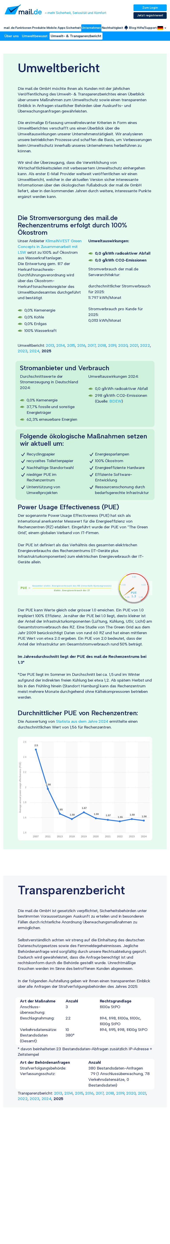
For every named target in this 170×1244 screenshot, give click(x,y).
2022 (145, 345)
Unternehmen (91, 28)
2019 (112, 345)
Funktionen (23, 28)
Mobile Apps (56, 28)
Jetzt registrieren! (150, 15)
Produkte (39, 28)
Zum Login (150, 8)
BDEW (115, 401)
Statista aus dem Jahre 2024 (82, 721)
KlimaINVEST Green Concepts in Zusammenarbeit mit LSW (50, 246)
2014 (60, 345)
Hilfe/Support (147, 28)
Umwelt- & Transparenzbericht (76, 36)
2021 (134, 345)
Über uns (11, 36)
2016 (81, 345)
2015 (71, 345)
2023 (22, 351)
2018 (102, 345)
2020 (123, 345)
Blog (132, 28)
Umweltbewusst (34, 36)
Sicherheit (73, 28)
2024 (34, 351)
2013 (50, 345)
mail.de (9, 28)
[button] (162, 27)
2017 (92, 345)
